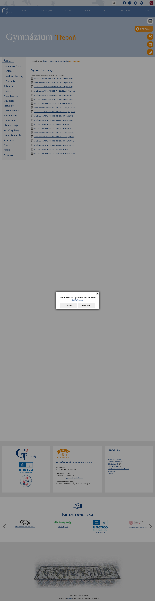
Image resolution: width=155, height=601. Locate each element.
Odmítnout (86, 305)
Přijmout (69, 305)
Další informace (77, 300)
